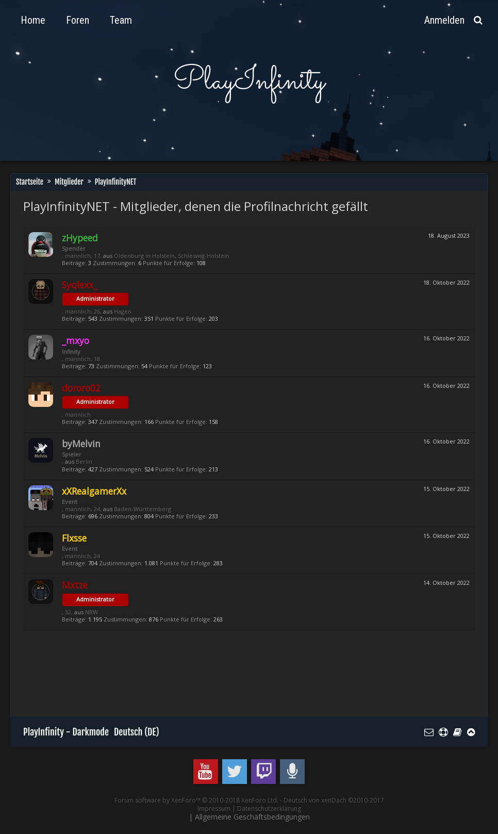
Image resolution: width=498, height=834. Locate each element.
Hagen (122, 311)
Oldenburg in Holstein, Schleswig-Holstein (171, 255)
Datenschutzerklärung (269, 808)
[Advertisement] (211, 678)
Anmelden (444, 20)
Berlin (84, 461)
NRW (91, 612)
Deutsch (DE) (136, 732)
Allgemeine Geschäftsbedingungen (252, 817)
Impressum (213, 808)
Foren (77, 20)
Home (33, 20)
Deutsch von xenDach (334, 800)
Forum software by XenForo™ (196, 800)
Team (121, 20)
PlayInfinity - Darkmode (66, 732)
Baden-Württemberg (142, 509)
